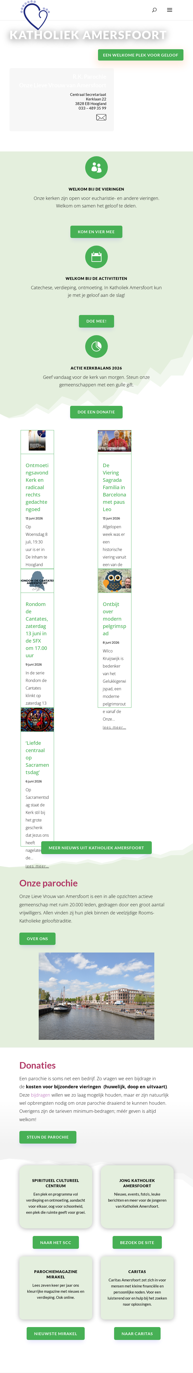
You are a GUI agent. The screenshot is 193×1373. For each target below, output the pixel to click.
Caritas (137, 1271)
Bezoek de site (137, 1242)
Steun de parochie (48, 1137)
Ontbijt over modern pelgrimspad (114, 619)
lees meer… (114, 727)
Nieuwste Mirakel (55, 1333)
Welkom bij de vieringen (96, 192)
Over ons (37, 938)
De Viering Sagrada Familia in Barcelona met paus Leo (114, 487)
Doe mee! (96, 325)
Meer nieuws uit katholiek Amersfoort (96, 847)
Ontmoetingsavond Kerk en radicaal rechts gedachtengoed (37, 487)
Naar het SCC (55, 1242)
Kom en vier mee (96, 235)
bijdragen (40, 1095)
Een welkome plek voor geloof (140, 54)
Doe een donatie (96, 415)
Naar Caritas (137, 1333)
